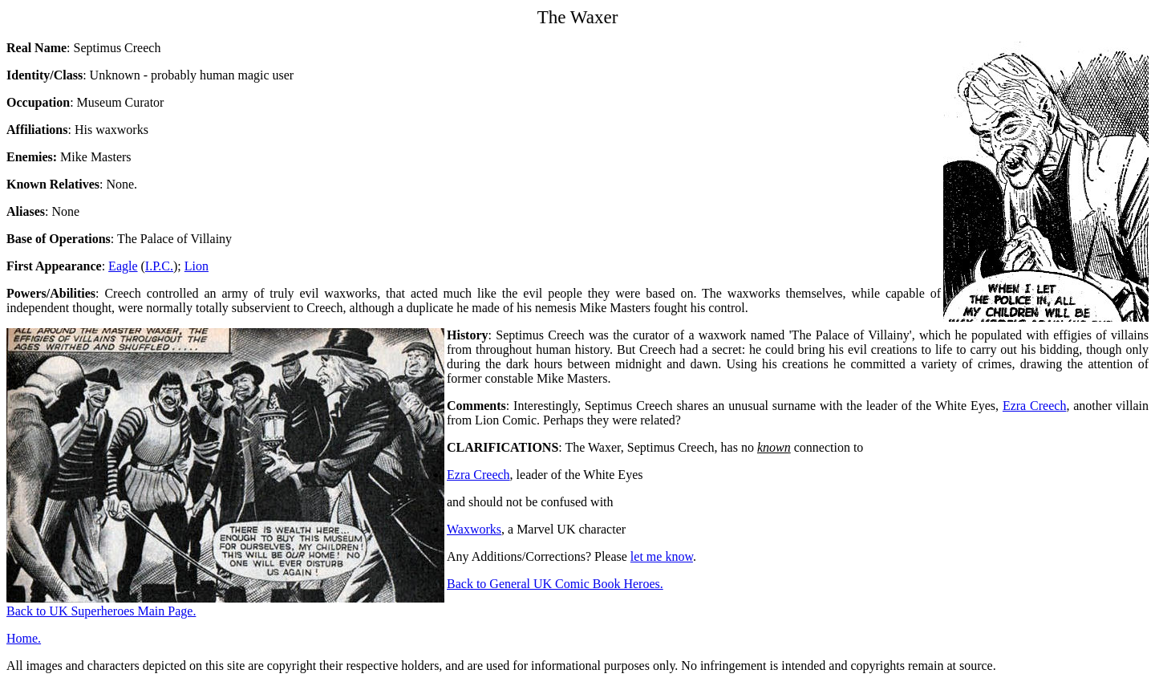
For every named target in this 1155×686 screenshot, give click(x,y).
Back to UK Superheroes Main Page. (101, 611)
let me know (661, 556)
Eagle (122, 266)
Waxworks (474, 529)
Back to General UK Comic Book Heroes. (555, 584)
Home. (23, 638)
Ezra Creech (1034, 405)
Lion (196, 266)
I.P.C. (159, 266)
